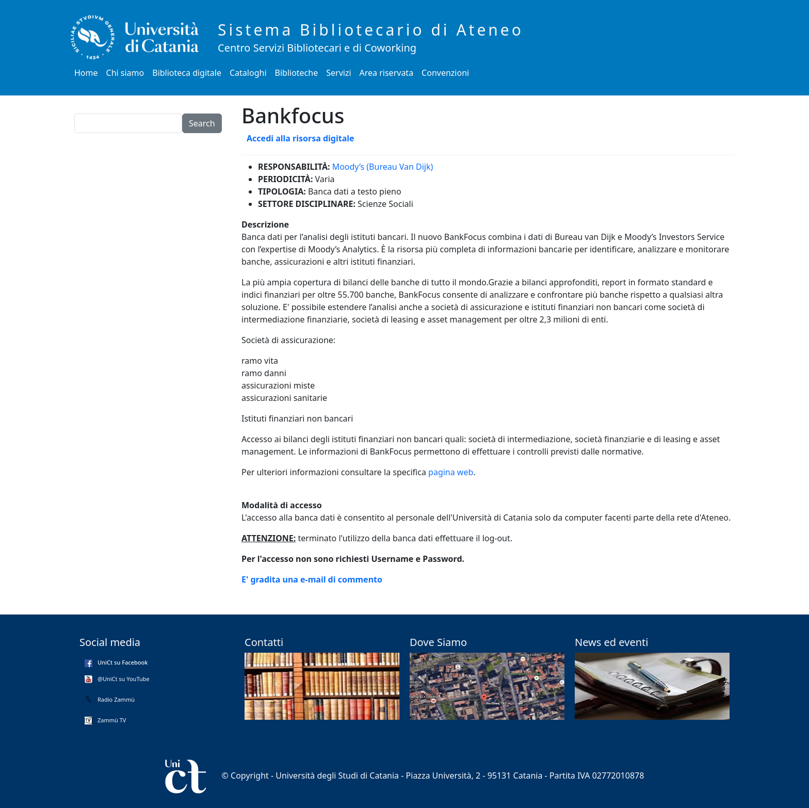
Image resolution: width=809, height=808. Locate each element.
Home (86, 72)
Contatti (264, 642)
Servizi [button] (338, 72)
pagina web (450, 472)
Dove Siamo (438, 642)
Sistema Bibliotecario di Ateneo (371, 29)
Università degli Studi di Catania (337, 775)
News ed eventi (611, 642)
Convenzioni (445, 72)
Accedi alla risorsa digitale (300, 138)
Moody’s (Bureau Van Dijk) (382, 166)
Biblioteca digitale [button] (186, 72)
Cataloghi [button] (248, 72)
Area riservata (387, 72)
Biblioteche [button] (296, 72)
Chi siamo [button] (125, 72)
